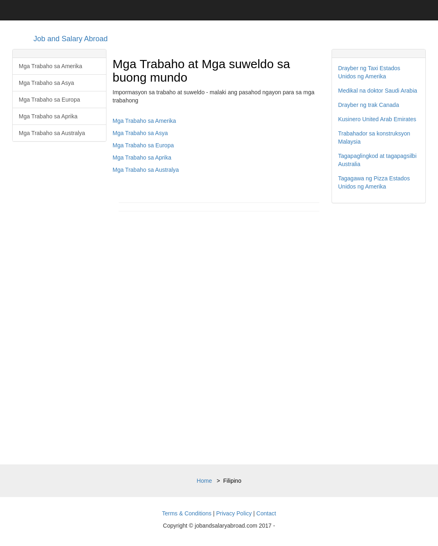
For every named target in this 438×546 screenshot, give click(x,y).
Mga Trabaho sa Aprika (48, 116)
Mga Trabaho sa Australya (52, 133)
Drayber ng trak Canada (368, 105)
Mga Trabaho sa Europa (49, 99)
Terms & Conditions (186, 513)
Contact (266, 513)
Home (204, 480)
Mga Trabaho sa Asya (46, 83)
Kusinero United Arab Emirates (377, 119)
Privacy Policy (234, 513)
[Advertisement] (379, 333)
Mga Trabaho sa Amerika (50, 66)
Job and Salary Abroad (70, 39)
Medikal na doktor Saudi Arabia (377, 90)
